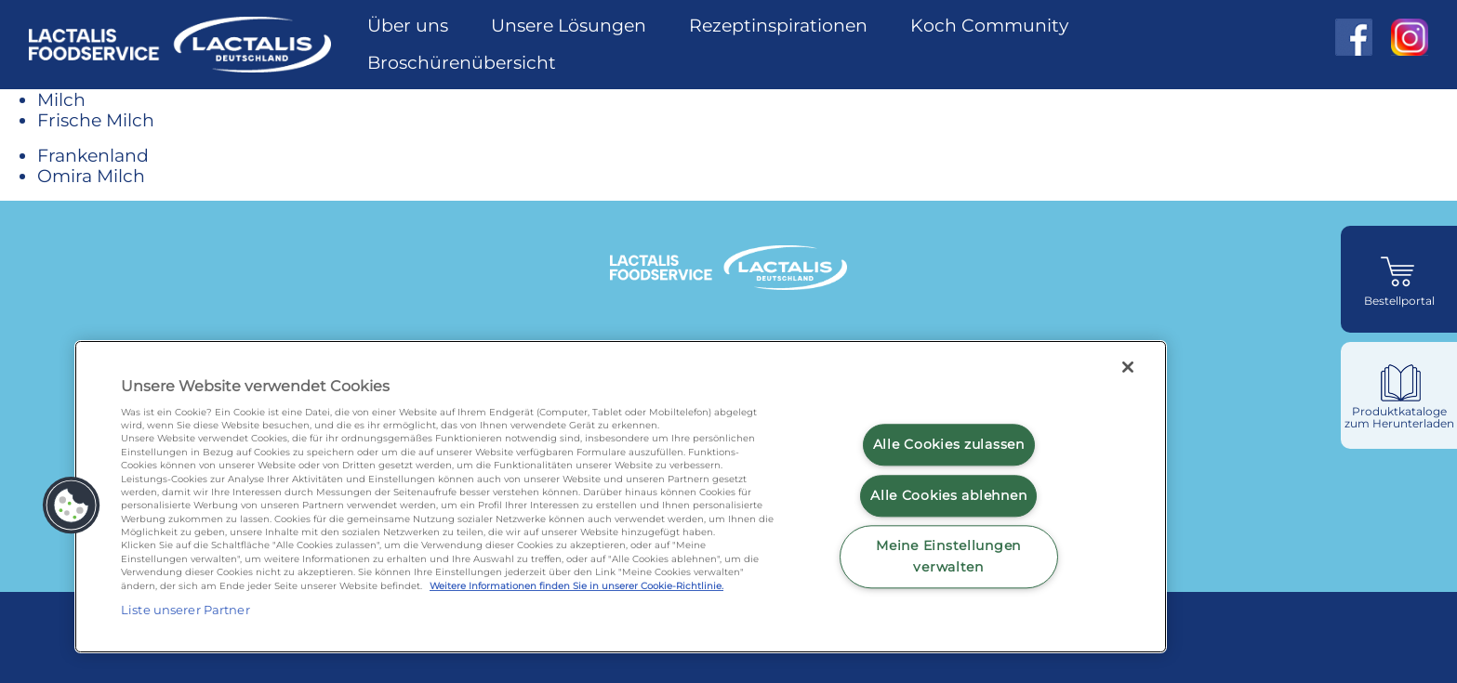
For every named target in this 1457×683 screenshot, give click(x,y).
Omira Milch (91, 175)
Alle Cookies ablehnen (948, 495)
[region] (620, 496)
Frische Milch (95, 120)
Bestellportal (1399, 301)
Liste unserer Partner (185, 609)
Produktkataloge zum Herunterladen (1399, 417)
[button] (71, 505)
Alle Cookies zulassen (949, 444)
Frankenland (93, 155)
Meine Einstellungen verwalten (948, 556)
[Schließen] (1127, 367)
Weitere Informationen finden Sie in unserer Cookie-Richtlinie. (576, 586)
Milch (61, 99)
